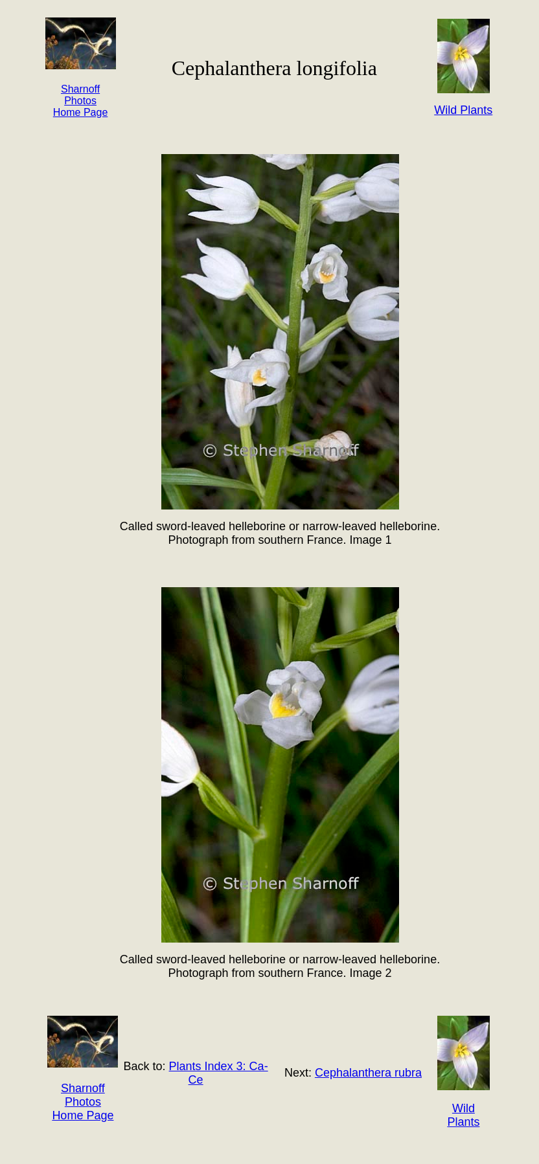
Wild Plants (463, 1115)
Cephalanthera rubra (368, 1072)
